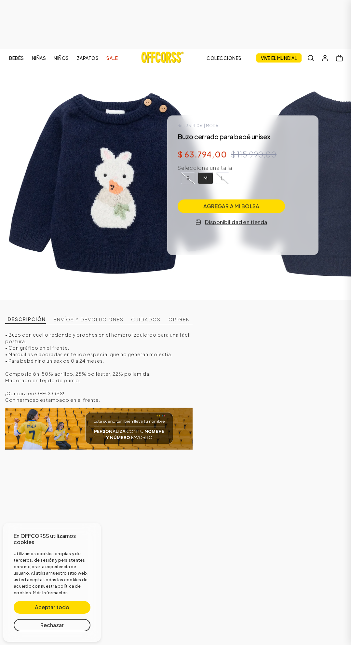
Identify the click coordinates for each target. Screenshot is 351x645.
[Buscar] (310, 57)
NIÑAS (39, 58)
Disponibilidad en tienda (231, 222)
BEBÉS (16, 58)
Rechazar (52, 625)
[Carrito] (339, 57)
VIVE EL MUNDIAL (279, 58)
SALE (112, 58)
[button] (188, 178)
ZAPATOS (88, 58)
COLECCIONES (224, 58)
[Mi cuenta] (324, 57)
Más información (50, 592)
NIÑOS (61, 58)
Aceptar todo (52, 607)
